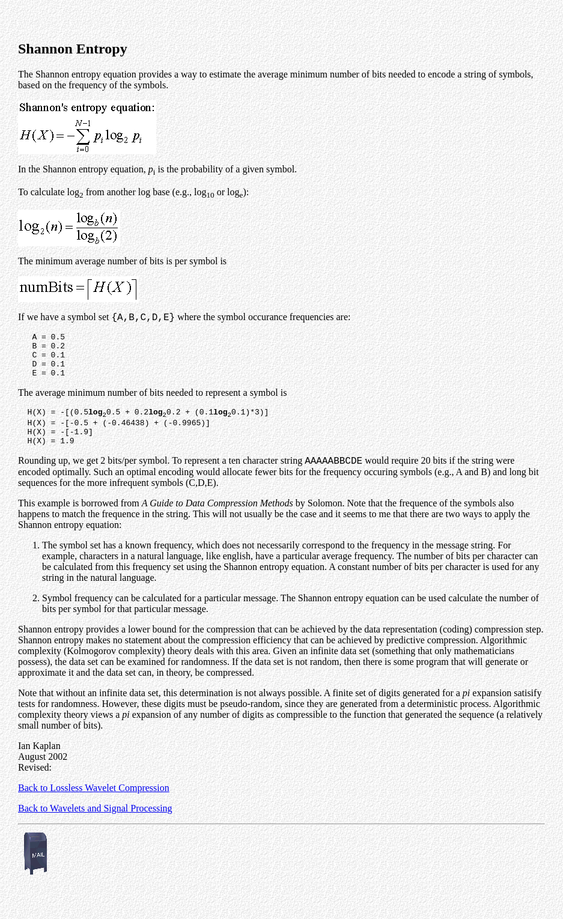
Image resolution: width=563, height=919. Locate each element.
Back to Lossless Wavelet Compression (93, 807)
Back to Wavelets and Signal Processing (95, 828)
